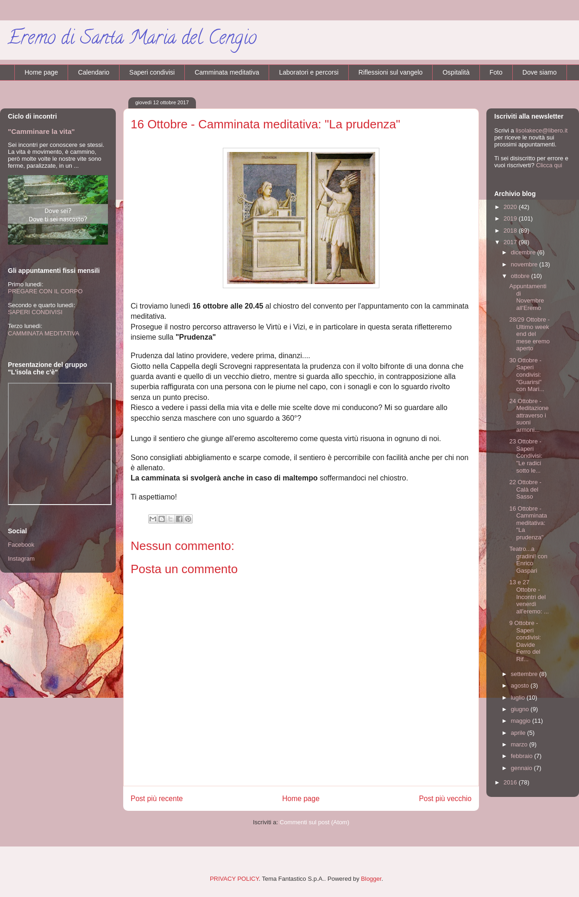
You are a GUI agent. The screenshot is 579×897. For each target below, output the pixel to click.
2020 (511, 206)
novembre (525, 264)
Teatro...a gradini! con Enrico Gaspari (528, 559)
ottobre (521, 275)
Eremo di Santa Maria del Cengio (132, 40)
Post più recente (157, 798)
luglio (519, 697)
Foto (496, 72)
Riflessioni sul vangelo (391, 72)
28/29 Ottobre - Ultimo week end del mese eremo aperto (529, 334)
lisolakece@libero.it (541, 130)
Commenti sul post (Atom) (314, 822)
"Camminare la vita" (41, 131)
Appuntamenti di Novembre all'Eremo (527, 297)
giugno (521, 709)
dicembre (524, 252)
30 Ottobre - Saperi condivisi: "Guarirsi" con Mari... (526, 374)
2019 (511, 218)
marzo (520, 744)
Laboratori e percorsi (308, 72)
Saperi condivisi (152, 72)
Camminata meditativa (227, 72)
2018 (511, 230)
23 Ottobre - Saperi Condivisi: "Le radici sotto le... (525, 456)
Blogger (371, 878)
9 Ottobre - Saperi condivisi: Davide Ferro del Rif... (525, 641)
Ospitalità (455, 72)
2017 (511, 242)
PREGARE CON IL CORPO (45, 291)
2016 (511, 782)
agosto (521, 685)
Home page (41, 72)
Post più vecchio (445, 798)
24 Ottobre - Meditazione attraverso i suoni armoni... (528, 415)
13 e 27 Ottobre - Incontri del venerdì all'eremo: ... (528, 596)
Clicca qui (549, 165)
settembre (525, 673)
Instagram (21, 558)
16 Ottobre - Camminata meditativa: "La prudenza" (528, 523)
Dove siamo (539, 72)
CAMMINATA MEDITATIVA (43, 333)
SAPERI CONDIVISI (35, 312)
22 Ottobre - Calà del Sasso (525, 489)
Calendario (93, 72)
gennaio (522, 767)
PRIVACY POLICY (234, 878)
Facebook (21, 544)
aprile (519, 732)
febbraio (523, 755)
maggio (521, 720)
